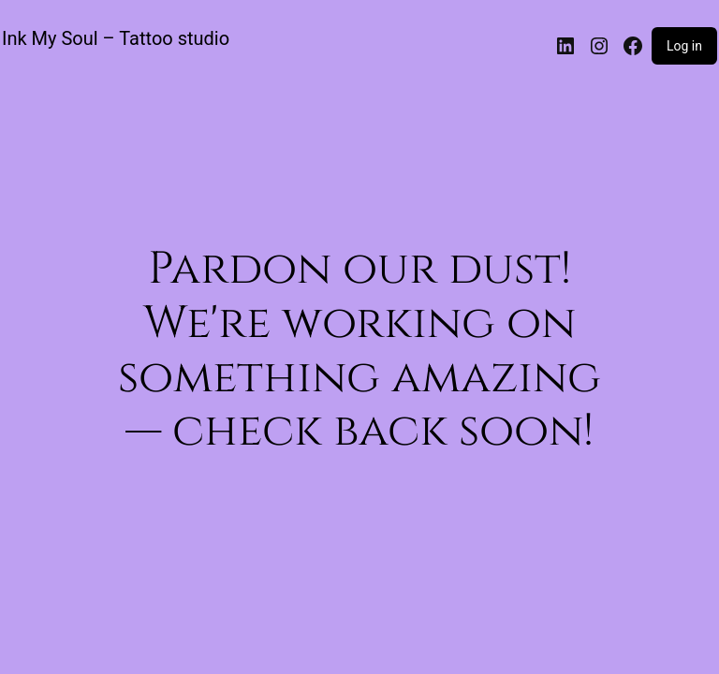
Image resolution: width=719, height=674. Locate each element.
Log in (684, 45)
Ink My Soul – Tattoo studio (115, 38)
